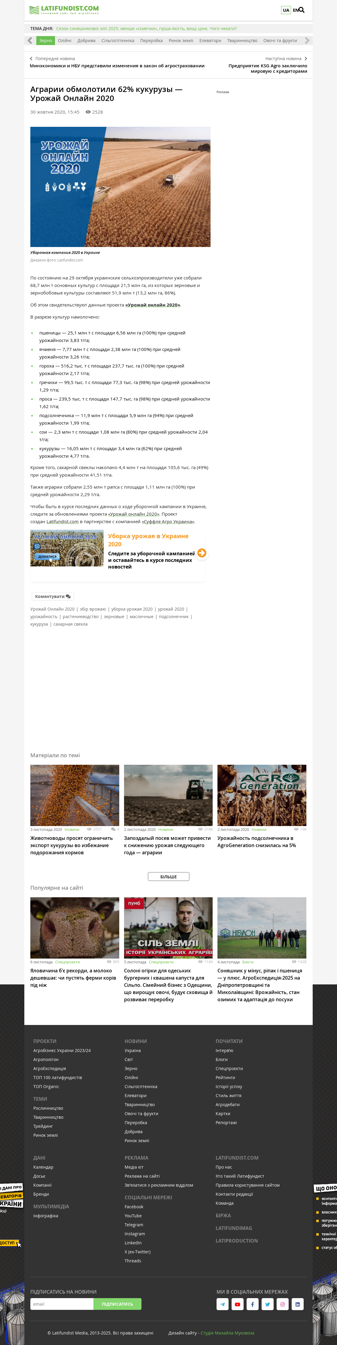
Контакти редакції (234, 1191)
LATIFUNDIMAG (234, 1225)
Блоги (248, 959)
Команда (225, 1200)
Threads (133, 1258)
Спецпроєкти (67, 959)
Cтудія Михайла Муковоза (227, 1330)
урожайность (43, 613)
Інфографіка (45, 1212)
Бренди (41, 1191)
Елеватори (210, 40)
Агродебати (228, 1101)
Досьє (39, 1173)
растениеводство (81, 613)
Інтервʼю (224, 1047)
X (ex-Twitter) (137, 1249)
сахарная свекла (70, 621)
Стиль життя (228, 1092)
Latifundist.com (63, 519)
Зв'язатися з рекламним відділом (159, 1182)
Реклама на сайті (142, 1173)
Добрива (86, 40)
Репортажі (226, 1119)
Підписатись (117, 1301)
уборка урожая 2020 (132, 606)
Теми (40, 1096)
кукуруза (39, 621)
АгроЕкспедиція (49, 1065)
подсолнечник (174, 613)
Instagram (135, 1231)
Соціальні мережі (148, 1194)
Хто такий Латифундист (240, 1173)
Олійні (64, 40)
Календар (43, 1164)
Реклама (136, 1154)
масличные (141, 613)
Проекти (44, 1038)
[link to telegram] (223, 1301)
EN (296, 10)
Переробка (151, 40)
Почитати (229, 1038)
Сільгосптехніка (118, 40)
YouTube (133, 1212)
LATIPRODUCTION (237, 1237)
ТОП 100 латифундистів (57, 1074)
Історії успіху (229, 1083)
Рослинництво (48, 1105)
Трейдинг (43, 1123)
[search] (305, 10)
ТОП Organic (46, 1083)
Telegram (134, 1222)
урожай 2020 (171, 606)
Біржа (223, 1212)
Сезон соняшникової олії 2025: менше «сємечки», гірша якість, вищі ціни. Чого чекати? (146, 28)
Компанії (42, 1182)
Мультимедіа (51, 1203)
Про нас (224, 1164)
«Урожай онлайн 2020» (152, 303)
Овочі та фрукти (280, 40)
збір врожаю (93, 606)
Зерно (45, 40)
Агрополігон (46, 1056)
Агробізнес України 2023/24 (62, 1047)
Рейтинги (225, 1074)
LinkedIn (133, 1240)
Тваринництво (242, 40)
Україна (133, 1047)
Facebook (134, 1203)
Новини (72, 826)
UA (286, 10)
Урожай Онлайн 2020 (52, 606)
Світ (129, 1056)
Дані (39, 1154)
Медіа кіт (134, 1164)
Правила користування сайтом (248, 1182)
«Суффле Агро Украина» (168, 519)
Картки (223, 1110)
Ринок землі (181, 40)
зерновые (114, 613)
